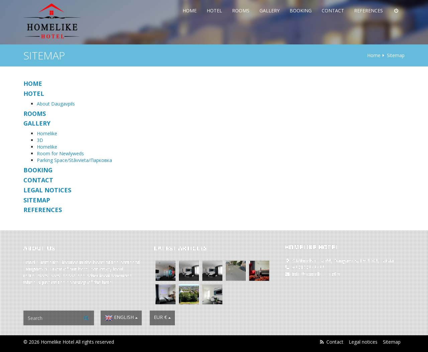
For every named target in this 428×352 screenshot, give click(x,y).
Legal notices (363, 342)
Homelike (47, 133)
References (368, 10)
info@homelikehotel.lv (316, 274)
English (121, 318)
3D (40, 140)
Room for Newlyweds (60, 153)
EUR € (162, 317)
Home (190, 10)
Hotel (214, 10)
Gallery (269, 10)
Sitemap (392, 342)
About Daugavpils (56, 104)
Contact (333, 10)
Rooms (240, 10)
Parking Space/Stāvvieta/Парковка (74, 160)
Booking (301, 10)
